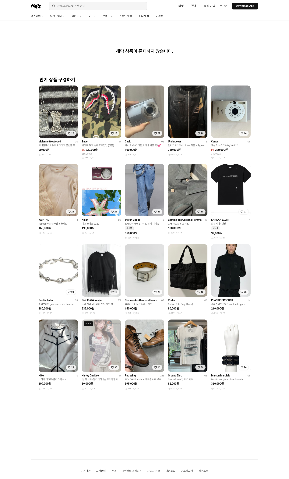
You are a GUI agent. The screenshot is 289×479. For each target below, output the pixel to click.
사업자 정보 (153, 470)
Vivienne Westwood (50, 141)
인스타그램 (187, 470)
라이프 (76, 16)
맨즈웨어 (37, 16)
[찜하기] (71, 133)
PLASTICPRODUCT (222, 300)
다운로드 (170, 470)
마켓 (181, 6)
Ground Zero (175, 375)
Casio (128, 141)
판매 (193, 6)
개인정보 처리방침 (132, 470)
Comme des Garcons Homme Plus (142, 300)
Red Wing (130, 375)
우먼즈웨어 (57, 16)
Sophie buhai (46, 300)
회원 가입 (209, 6)
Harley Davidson (91, 375)
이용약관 (85, 470)
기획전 (159, 16)
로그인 (223, 6)
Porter (171, 300)
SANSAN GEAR (220, 219)
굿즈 (92, 16)
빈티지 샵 (144, 16)
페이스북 (203, 470)
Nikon (85, 219)
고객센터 (101, 470)
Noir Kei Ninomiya (92, 300)
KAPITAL (44, 219)
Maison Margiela (220, 375)
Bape (85, 141)
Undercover (174, 141)
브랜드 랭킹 (125, 16)
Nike (41, 375)
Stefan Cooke (132, 219)
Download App (245, 6)
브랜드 (107, 16)
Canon (215, 141)
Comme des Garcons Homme (185, 219)
